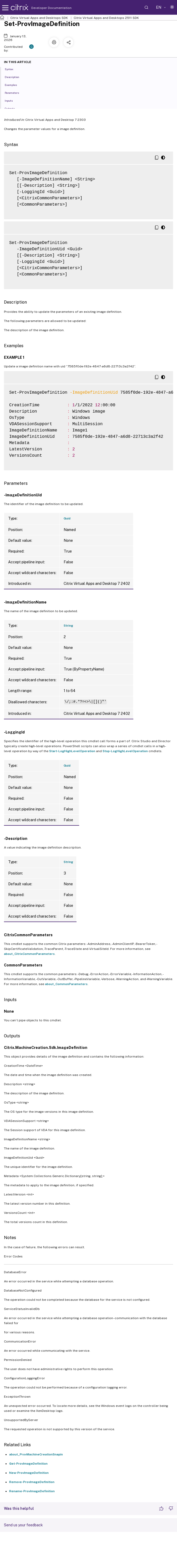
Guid (67, 518)
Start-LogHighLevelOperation (72, 751)
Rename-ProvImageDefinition (32, 1491)
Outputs (13, 108)
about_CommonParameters (66, 984)
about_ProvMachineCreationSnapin (36, 1454)
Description (15, 77)
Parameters (15, 92)
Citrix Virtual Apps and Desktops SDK (39, 18)
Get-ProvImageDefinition (28, 1463)
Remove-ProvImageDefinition (31, 1482)
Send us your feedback (23, 1525)
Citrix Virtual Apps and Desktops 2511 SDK (106, 18)
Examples (14, 84)
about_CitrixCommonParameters (29, 954)
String (68, 625)
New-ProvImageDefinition (29, 1473)
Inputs (11, 100)
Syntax (12, 69)
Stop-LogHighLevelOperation (125, 751)
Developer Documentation (43, 8)
